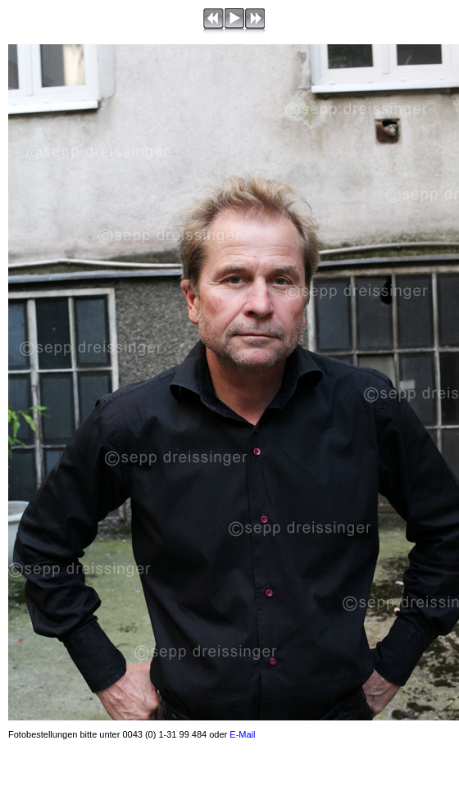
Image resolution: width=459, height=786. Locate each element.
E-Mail (242, 734)
